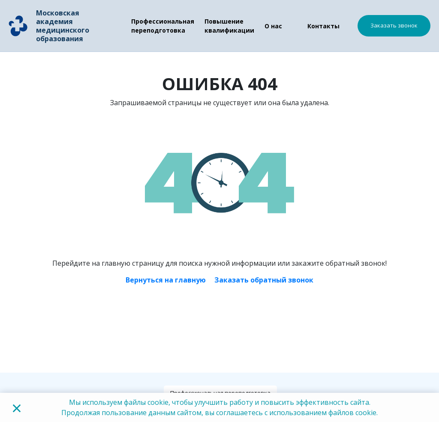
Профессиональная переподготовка (162, 25)
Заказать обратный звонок (263, 280)
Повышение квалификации (229, 25)
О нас (273, 26)
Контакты (323, 26)
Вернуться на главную (166, 280)
